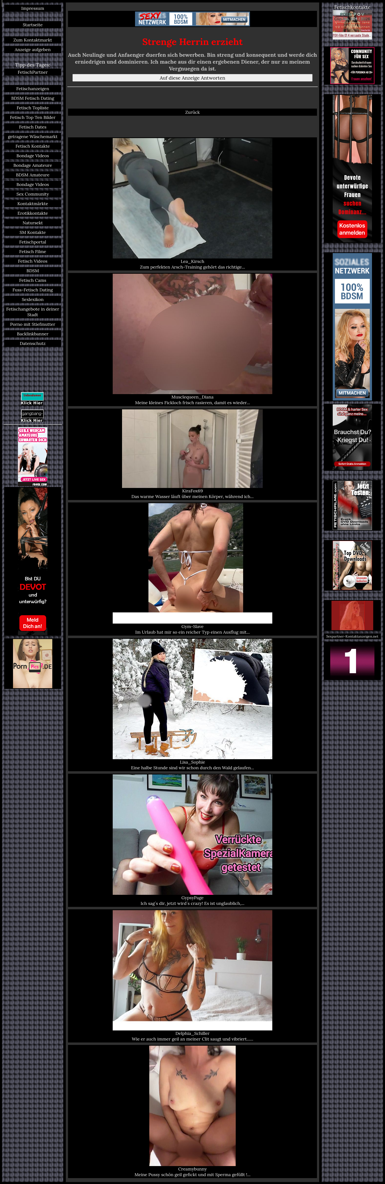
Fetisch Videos (32, 261)
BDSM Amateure (33, 175)
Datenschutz (33, 343)
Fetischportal (32, 242)
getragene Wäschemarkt (32, 136)
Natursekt (33, 223)
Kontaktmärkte (32, 203)
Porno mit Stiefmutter (32, 324)
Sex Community (32, 194)
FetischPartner (33, 72)
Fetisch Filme (32, 251)
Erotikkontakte (32, 213)
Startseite (33, 25)
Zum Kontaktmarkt (32, 40)
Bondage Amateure (32, 165)
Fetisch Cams (32, 280)
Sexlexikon (33, 299)
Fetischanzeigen (32, 88)
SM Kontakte (33, 232)
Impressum (32, 8)
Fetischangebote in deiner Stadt (32, 311)
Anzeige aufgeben (33, 49)
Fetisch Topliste (33, 108)
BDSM (33, 270)
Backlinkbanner (33, 334)
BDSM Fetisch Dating (32, 98)
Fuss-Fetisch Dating (33, 290)
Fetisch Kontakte (32, 146)
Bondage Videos (32, 155)
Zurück (192, 112)
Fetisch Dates (32, 127)
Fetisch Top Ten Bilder (32, 117)
